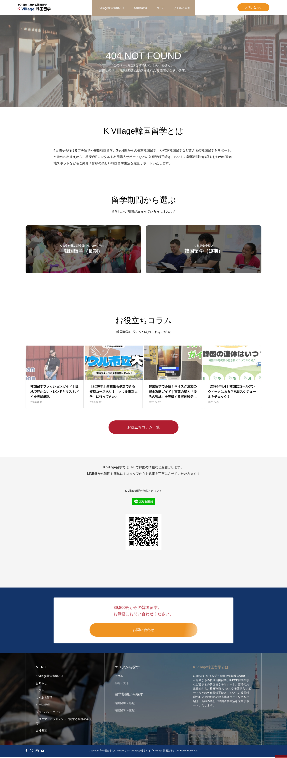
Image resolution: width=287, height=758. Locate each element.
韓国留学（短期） (126, 704)
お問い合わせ (245, 8)
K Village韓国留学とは (111, 8)
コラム (160, 8)
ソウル (119, 677)
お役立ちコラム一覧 (143, 429)
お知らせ (41, 684)
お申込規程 (43, 706)
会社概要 (41, 731)
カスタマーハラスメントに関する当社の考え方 (64, 722)
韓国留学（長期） (126, 711)
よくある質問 (181, 8)
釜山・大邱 (122, 684)
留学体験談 (140, 8)
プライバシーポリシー (50, 713)
